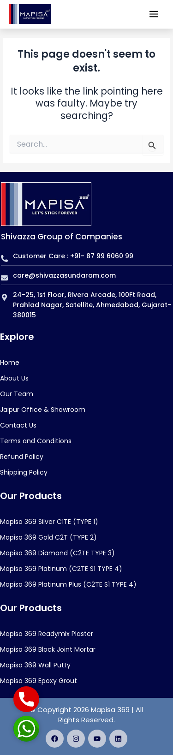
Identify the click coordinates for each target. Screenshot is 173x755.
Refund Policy (21, 456)
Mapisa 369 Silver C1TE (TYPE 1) (49, 521)
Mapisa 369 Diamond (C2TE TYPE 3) (57, 553)
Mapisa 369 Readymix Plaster (46, 633)
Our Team (16, 393)
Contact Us (18, 425)
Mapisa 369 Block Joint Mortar (47, 649)
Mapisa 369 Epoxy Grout (38, 680)
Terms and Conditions (36, 441)
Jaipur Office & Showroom (42, 409)
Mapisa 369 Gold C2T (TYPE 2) (48, 537)
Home (9, 362)
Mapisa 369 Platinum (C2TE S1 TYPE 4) (61, 568)
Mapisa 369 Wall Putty (35, 665)
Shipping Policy (24, 472)
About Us (14, 378)
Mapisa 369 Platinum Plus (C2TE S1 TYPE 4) (68, 584)
